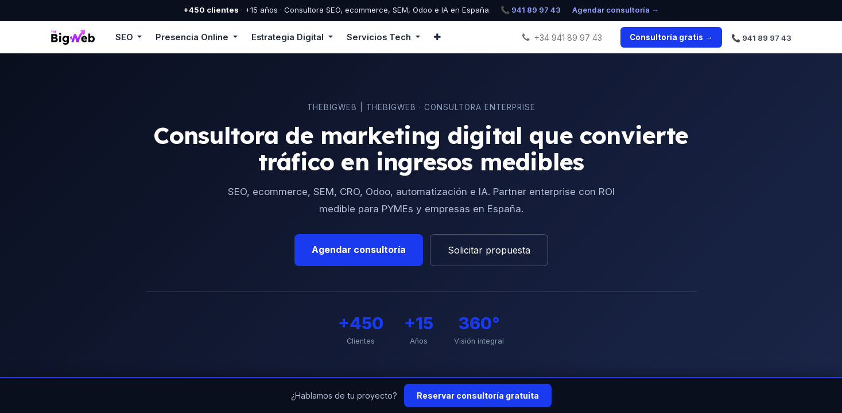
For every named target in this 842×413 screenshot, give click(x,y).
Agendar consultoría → (615, 9)
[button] (437, 37)
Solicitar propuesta (489, 250)
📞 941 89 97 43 (530, 9)
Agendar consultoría (359, 249)
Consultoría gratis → (671, 37)
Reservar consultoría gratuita (478, 395)
